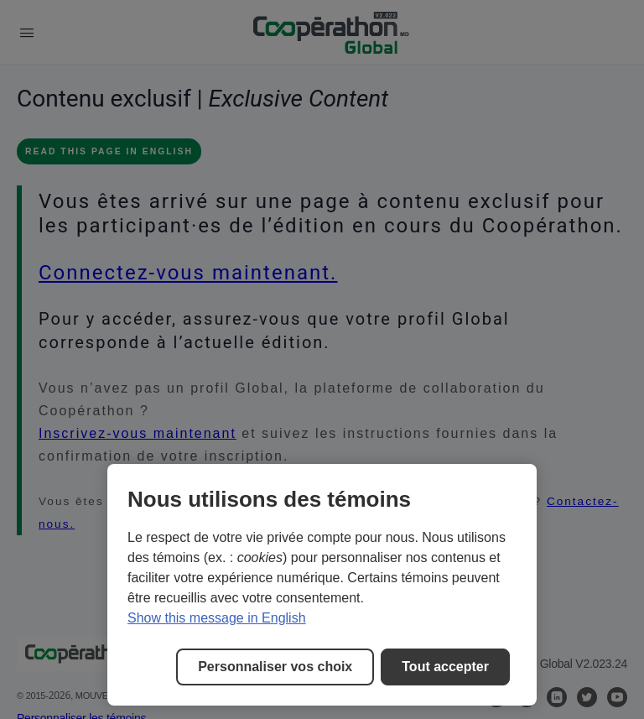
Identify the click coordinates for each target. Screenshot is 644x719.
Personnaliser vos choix (275, 666)
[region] (322, 585)
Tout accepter (445, 666)
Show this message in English (216, 618)
